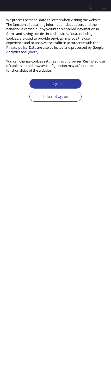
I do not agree (55, 96)
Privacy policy (16, 47)
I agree (55, 83)
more (33, 52)
